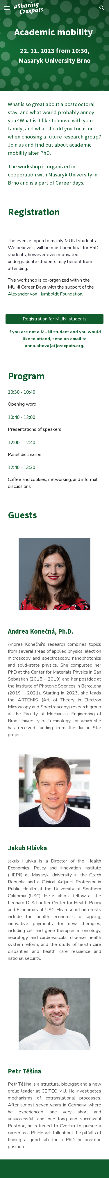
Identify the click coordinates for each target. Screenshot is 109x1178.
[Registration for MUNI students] (54, 319)
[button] (7, 8)
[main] (55, 45)
